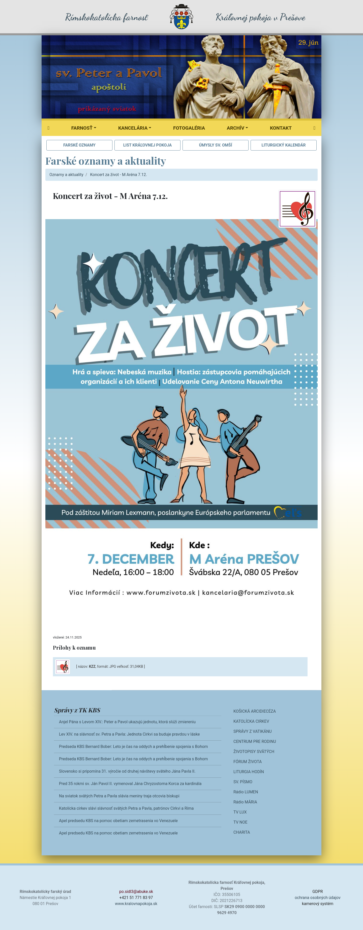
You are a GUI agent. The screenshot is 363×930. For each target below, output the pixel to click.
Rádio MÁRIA (245, 802)
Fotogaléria (189, 128)
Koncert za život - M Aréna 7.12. (118, 174)
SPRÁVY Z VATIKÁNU (252, 731)
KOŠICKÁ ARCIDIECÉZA (254, 711)
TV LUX (240, 812)
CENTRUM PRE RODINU (254, 741)
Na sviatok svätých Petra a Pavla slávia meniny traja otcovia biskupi (119, 796)
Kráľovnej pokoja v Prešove (260, 17)
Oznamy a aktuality (66, 174)
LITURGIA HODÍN (248, 771)
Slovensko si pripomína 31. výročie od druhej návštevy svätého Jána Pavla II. (127, 771)
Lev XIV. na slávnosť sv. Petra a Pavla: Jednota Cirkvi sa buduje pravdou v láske (129, 734)
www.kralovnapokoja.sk (136, 903)
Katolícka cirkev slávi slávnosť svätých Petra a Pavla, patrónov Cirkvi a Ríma (126, 808)
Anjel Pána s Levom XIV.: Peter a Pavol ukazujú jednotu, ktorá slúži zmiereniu (127, 721)
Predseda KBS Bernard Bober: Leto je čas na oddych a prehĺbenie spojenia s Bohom (133, 746)
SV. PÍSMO (242, 781)
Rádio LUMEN (245, 792)
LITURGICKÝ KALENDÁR (283, 145)
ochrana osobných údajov (318, 897)
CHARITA (241, 832)
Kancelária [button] (132, 128)
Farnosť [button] (82, 128)
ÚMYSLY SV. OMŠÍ (215, 145)
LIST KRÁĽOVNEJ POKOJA (147, 145)
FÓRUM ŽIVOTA (247, 761)
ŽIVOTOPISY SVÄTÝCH (253, 751)
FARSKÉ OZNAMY (79, 145)
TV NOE (240, 822)
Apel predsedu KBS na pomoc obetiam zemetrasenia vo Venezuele (118, 820)
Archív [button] (235, 128)
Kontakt (281, 128)
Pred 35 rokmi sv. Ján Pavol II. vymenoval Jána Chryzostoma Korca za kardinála (130, 783)
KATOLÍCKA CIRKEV (251, 721)
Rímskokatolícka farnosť (106, 17)
